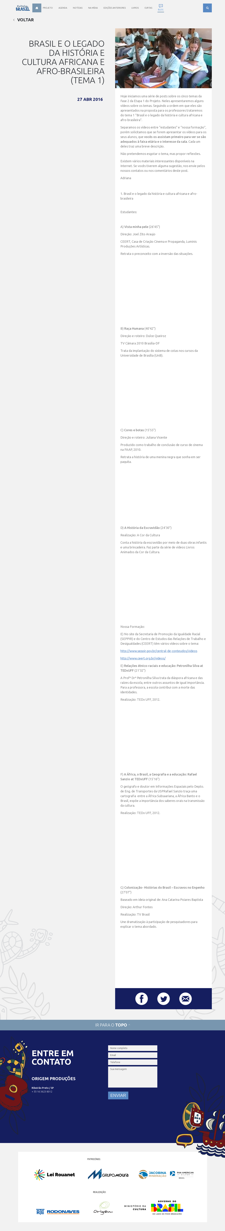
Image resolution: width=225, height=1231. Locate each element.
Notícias (77, 8)
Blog (160, 9)
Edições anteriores (115, 8)
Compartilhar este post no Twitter (163, 999)
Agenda (63, 8)
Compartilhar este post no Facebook (141, 999)
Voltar (23, 19)
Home (36, 8)
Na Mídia (93, 8)
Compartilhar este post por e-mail (185, 999)
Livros (135, 8)
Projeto (48, 8)
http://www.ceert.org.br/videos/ (143, 658)
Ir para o (112, 1025)
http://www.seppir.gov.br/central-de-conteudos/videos (158, 651)
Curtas (148, 8)
